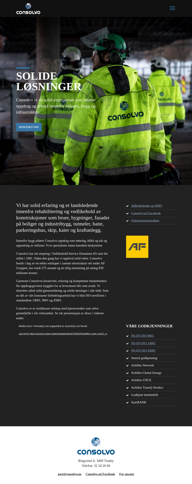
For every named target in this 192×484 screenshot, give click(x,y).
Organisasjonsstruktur (145, 220)
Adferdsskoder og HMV (147, 205)
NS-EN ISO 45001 (143, 350)
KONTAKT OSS (29, 127)
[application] (63, 350)
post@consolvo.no (69, 474)
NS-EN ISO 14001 (143, 343)
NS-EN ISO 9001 (142, 335)
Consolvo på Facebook (146, 213)
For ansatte (126, 474)
